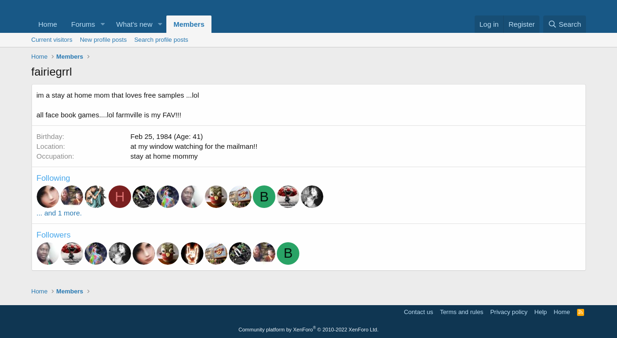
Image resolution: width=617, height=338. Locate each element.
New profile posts (103, 39)
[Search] (564, 24)
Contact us (418, 311)
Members (188, 24)
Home (48, 24)
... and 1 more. (59, 213)
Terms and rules (461, 311)
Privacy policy (508, 311)
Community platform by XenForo (309, 329)
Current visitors (51, 39)
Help (540, 311)
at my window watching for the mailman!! (194, 146)
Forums (83, 24)
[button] (102, 24)
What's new (134, 24)
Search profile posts (161, 39)
